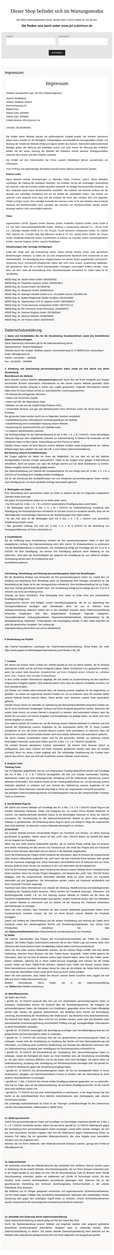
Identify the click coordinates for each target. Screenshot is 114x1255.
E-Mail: (30, 40)
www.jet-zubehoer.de (76, 25)
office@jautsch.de (31, 120)
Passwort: (83, 40)
